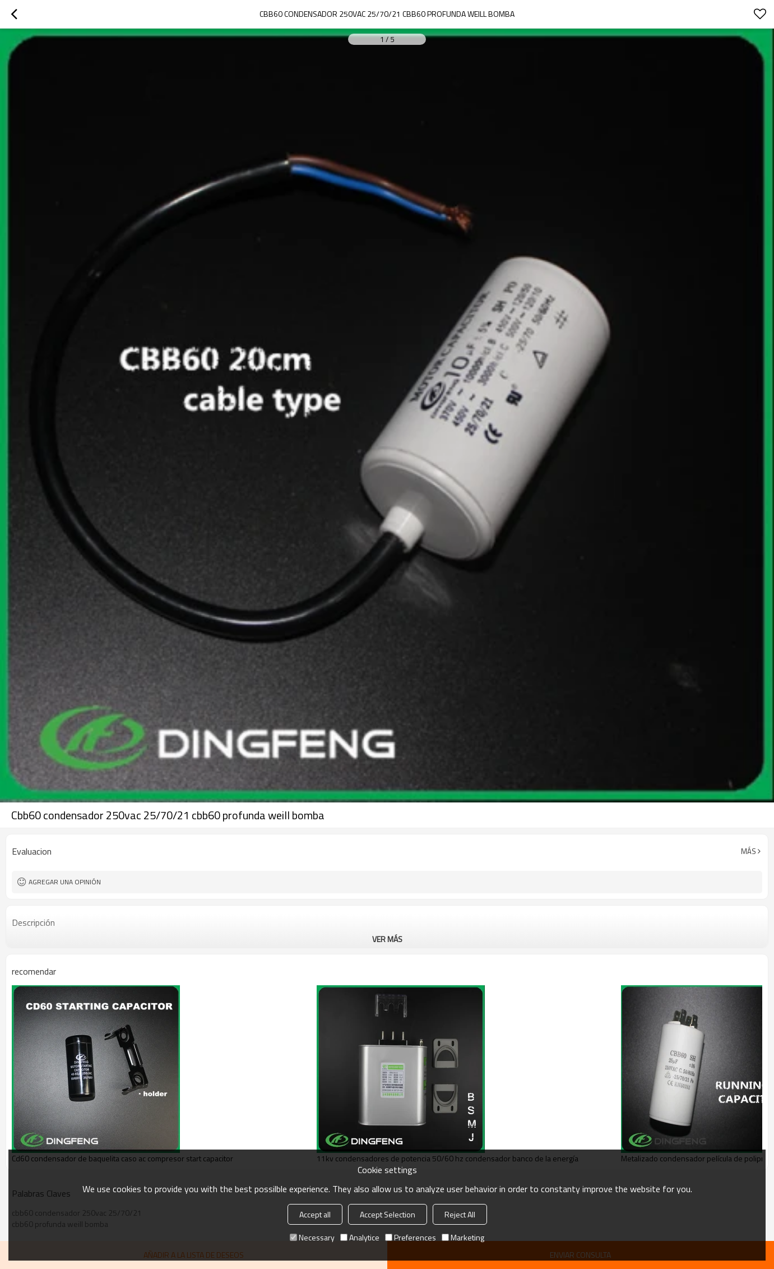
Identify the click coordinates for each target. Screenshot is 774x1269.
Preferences (410, 1237)
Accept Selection (387, 1214)
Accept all (315, 1214)
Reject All (459, 1214)
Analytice (359, 1237)
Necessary (312, 1237)
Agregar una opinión (65, 881)
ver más (387, 939)
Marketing (463, 1237)
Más (748, 851)
